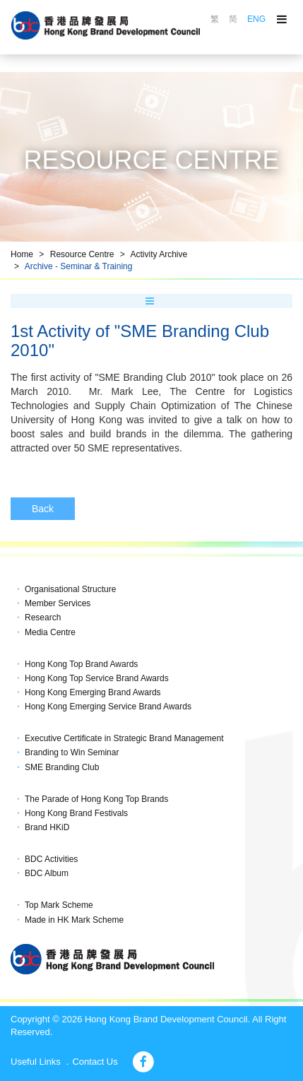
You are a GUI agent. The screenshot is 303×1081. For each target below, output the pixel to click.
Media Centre (50, 632)
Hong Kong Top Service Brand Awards (97, 678)
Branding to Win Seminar (72, 752)
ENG (256, 19)
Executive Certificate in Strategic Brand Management (124, 738)
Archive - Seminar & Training (79, 266)
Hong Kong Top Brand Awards (81, 664)
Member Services (57, 603)
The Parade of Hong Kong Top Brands (96, 799)
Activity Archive (158, 254)
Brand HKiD (47, 827)
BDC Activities (51, 859)
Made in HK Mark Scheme (74, 920)
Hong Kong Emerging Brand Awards (93, 692)
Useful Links (36, 1061)
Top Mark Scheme (59, 905)
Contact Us (94, 1061)
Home (22, 254)
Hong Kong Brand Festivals (76, 813)
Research (43, 617)
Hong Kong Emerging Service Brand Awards (108, 706)
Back (43, 508)
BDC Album (47, 873)
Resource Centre (82, 254)
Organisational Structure (70, 589)
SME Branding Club (62, 767)
